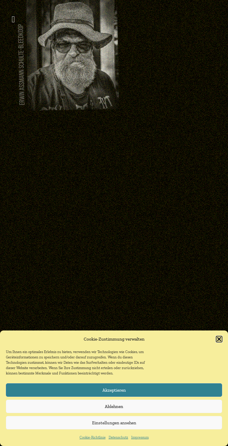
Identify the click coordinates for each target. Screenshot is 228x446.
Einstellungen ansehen (114, 423)
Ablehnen (114, 406)
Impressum (140, 437)
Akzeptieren (114, 390)
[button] (219, 339)
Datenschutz (118, 437)
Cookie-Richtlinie (93, 437)
